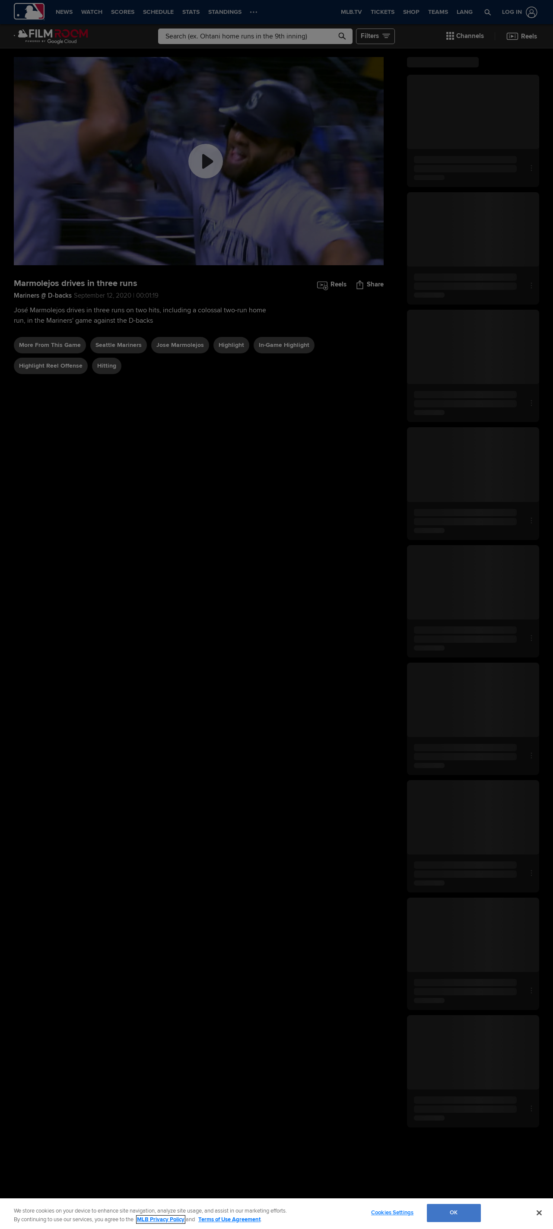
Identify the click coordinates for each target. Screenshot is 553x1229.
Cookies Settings (392, 1212)
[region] (276, 1213)
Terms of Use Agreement (229, 1219)
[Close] (539, 1212)
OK (454, 1212)
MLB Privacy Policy (160, 1219)
